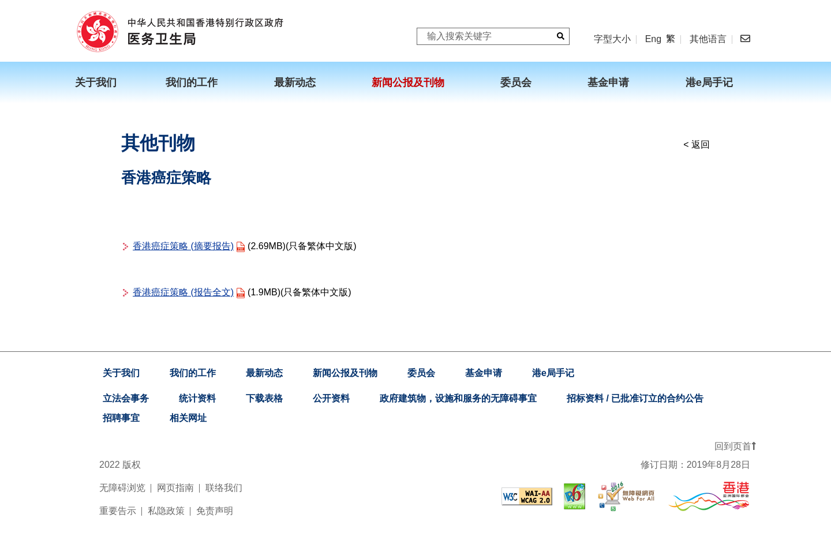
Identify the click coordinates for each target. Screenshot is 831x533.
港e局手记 (553, 373)
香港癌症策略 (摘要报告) (183, 246)
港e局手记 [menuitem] (709, 82)
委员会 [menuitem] (515, 82)
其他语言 (708, 39)
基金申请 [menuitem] (608, 82)
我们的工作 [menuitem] (192, 82)
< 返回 (696, 144)
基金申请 (483, 373)
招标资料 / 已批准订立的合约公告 (635, 398)
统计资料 (197, 398)
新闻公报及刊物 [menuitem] (408, 82)
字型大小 (612, 39)
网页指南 (175, 488)
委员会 (421, 373)
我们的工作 (193, 373)
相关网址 (188, 418)
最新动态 (264, 373)
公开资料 (331, 398)
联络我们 (223, 488)
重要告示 (117, 511)
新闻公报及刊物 (345, 373)
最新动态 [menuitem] (295, 82)
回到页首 (735, 446)
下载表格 (264, 398)
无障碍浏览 (122, 488)
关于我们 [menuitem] (96, 82)
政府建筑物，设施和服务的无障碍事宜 (458, 398)
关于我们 (121, 373)
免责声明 (214, 511)
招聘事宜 (121, 418)
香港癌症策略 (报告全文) (183, 292)
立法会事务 (126, 398)
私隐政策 (166, 511)
